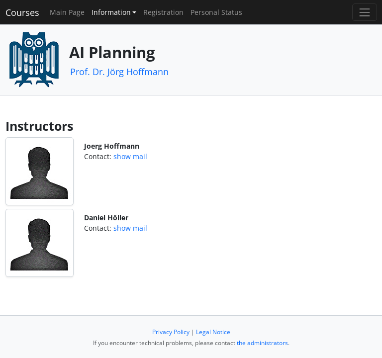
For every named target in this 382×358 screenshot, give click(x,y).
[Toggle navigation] (364, 12)
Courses (22, 12)
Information (111, 12)
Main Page (67, 12)
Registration (163, 12)
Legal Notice (213, 332)
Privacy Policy (171, 332)
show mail (130, 156)
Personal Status (216, 12)
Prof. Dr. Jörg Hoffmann (119, 72)
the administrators (262, 343)
